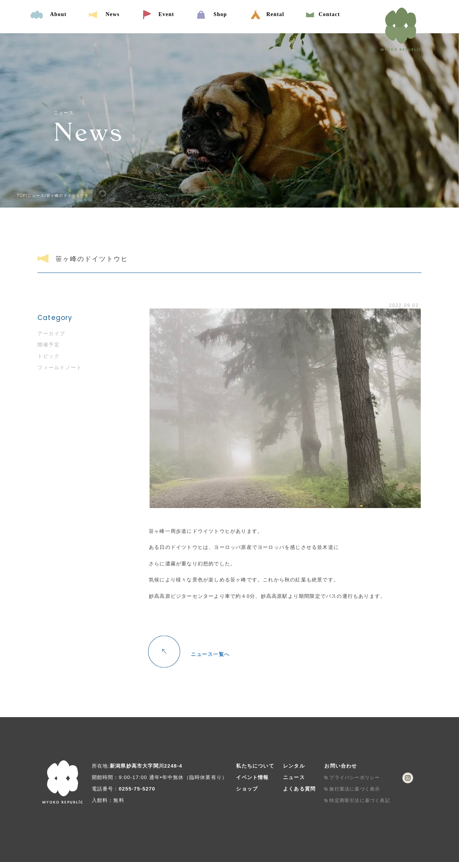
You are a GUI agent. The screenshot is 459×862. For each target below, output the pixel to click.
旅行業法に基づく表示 (354, 789)
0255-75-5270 (137, 789)
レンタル (294, 766)
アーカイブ (51, 333)
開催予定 (48, 344)
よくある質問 (299, 789)
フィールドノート (59, 367)
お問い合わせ (340, 766)
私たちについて (255, 766)
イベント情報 (252, 777)
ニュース (294, 777)
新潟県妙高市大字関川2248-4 (146, 766)
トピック (48, 356)
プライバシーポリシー (354, 777)
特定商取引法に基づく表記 (359, 800)
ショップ (247, 789)
